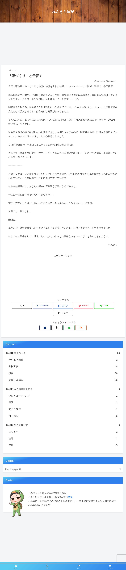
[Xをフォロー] (60, 320)
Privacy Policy (56, 562)
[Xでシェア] (17, 306)
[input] (63, 462)
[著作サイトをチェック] (54, 320)
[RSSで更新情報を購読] (71, 320)
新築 (70, 489)
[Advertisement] (63, 44)
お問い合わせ (70, 562)
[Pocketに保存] (72, 306)
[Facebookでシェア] (35, 306)
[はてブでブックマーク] (54, 306)
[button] (109, 306)
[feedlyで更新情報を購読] (66, 320)
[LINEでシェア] (90, 306)
